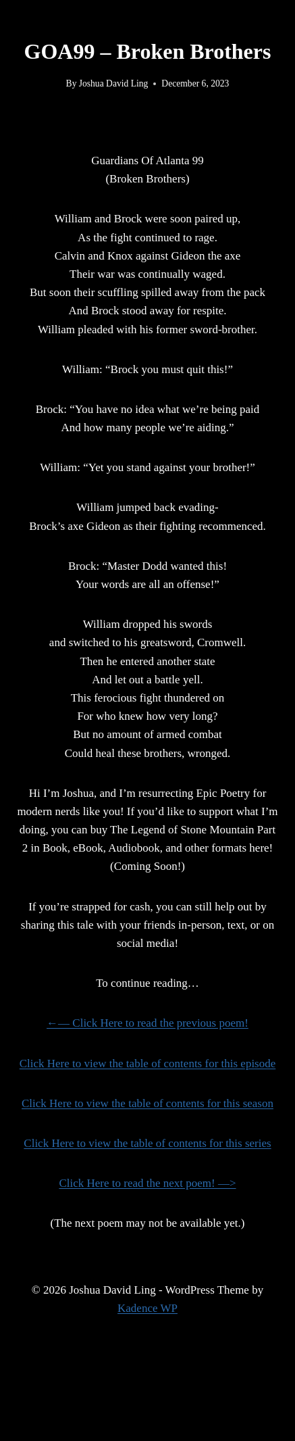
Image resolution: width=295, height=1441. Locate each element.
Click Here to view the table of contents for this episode (148, 1063)
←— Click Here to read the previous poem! (147, 1023)
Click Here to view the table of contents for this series (147, 1143)
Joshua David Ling (114, 83)
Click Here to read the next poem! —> (147, 1183)
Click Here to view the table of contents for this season (147, 1103)
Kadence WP (147, 1308)
